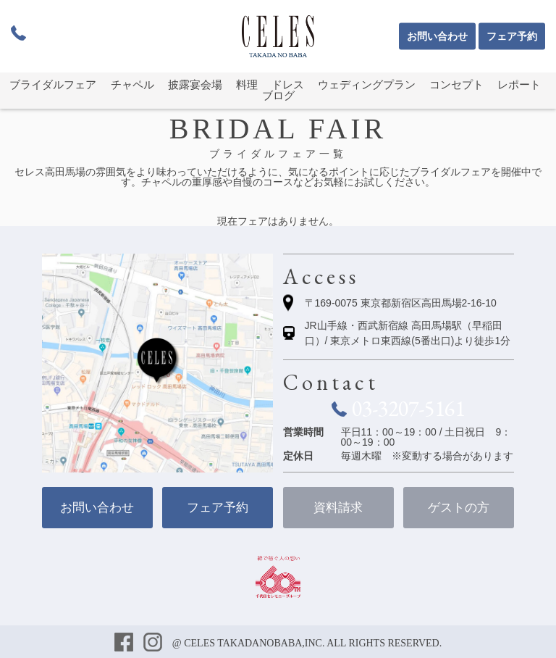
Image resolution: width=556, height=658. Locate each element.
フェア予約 (511, 36)
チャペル (132, 85)
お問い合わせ (437, 36)
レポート (519, 85)
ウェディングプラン (367, 85)
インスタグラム (154, 643)
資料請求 (338, 508)
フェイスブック (125, 643)
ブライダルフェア (52, 85)
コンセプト (456, 85)
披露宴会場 (195, 85)
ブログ (278, 95)
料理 (247, 85)
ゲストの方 (458, 508)
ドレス (287, 85)
